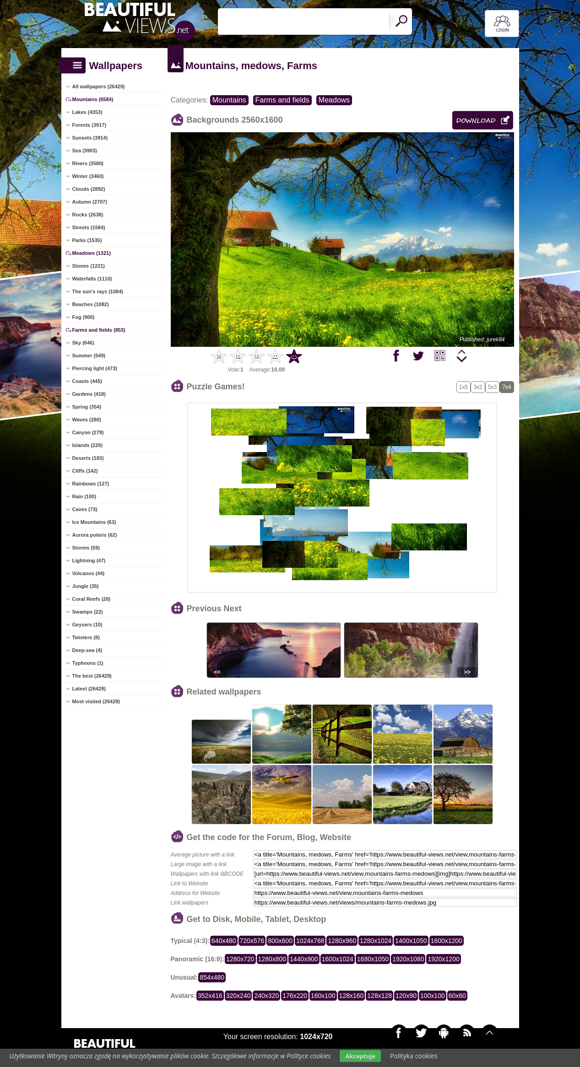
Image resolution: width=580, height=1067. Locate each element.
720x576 (252, 940)
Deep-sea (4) (87, 650)
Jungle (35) (85, 586)
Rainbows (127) (90, 483)
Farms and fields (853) (98, 330)
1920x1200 (443, 959)
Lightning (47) (89, 560)
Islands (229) (87, 445)
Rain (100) (84, 496)
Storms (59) (86, 547)
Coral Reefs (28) (91, 599)
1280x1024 (375, 940)
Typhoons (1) (87, 663)
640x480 (223, 940)
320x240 (238, 995)
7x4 (506, 387)
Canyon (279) (88, 432)
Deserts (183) (88, 458)
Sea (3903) (84, 150)
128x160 (351, 995)
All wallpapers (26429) (98, 86)
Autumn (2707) (89, 202)
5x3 (492, 387)
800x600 (280, 940)
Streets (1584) (88, 227)
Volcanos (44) (88, 573)
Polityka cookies (414, 1055)
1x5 (463, 387)
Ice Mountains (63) (94, 522)
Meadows (334, 100)
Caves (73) (85, 509)
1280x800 (272, 959)
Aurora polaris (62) (94, 535)
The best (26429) (92, 676)
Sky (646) (83, 342)
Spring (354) (87, 407)
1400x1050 (411, 940)
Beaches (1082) (90, 304)
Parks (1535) (87, 240)
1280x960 (342, 940)
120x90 (406, 995)
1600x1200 (446, 940)
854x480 (212, 977)
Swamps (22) (87, 611)
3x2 (477, 387)
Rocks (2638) (87, 214)
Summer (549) (89, 355)
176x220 (294, 995)
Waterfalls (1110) (92, 278)
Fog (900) (83, 317)
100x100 (432, 995)
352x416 (210, 995)
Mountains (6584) (93, 99)
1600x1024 (337, 959)
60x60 (457, 995)
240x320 (266, 995)
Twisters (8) (86, 637)
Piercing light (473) (94, 368)
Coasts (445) (87, 381)
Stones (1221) (88, 266)
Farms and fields (282, 100)
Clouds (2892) (88, 189)
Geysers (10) (87, 624)
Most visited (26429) (96, 701)
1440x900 (304, 959)
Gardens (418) (89, 394)
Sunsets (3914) (90, 137)
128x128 (379, 995)
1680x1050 (373, 959)
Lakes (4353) (87, 112)
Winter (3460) (88, 176)
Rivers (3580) (88, 163)
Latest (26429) (89, 688)
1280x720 (240, 959)
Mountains (229, 100)
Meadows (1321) (91, 253)
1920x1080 (408, 959)
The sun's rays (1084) (97, 291)
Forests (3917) (89, 125)
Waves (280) (86, 419)
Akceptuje (360, 1056)
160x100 (323, 995)
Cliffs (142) (85, 471)
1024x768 (310, 940)
